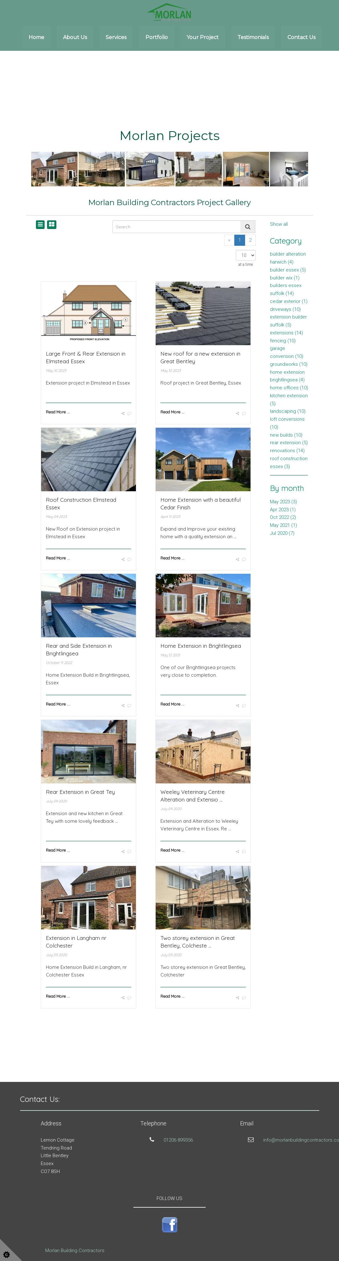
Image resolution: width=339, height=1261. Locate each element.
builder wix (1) (285, 278)
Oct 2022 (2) (283, 517)
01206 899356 (178, 1140)
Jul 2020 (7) (282, 533)
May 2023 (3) (283, 502)
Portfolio (156, 37)
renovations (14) (287, 450)
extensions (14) (286, 333)
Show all (279, 224)
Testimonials (253, 37)
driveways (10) (285, 309)
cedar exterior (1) (288, 301)
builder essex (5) (288, 270)
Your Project (203, 37)
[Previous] (229, 240)
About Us (75, 37)
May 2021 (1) (283, 525)
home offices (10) (289, 388)
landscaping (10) (288, 411)
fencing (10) (283, 341)
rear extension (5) (289, 443)
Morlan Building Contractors (74, 1250)
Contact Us (301, 37)
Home (36, 37)
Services (116, 37)
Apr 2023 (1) (283, 510)
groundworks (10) (288, 364)
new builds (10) (286, 435)
